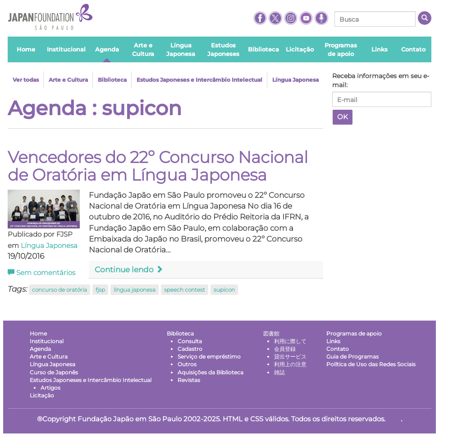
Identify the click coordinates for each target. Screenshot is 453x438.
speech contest (184, 289)
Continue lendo (129, 269)
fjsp (100, 289)
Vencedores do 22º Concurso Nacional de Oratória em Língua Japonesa (158, 166)
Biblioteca (112, 79)
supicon (224, 289)
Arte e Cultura (68, 79)
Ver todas (26, 79)
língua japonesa (135, 289)
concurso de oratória (59, 289)
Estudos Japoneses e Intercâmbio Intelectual (199, 79)
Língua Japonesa (295, 79)
